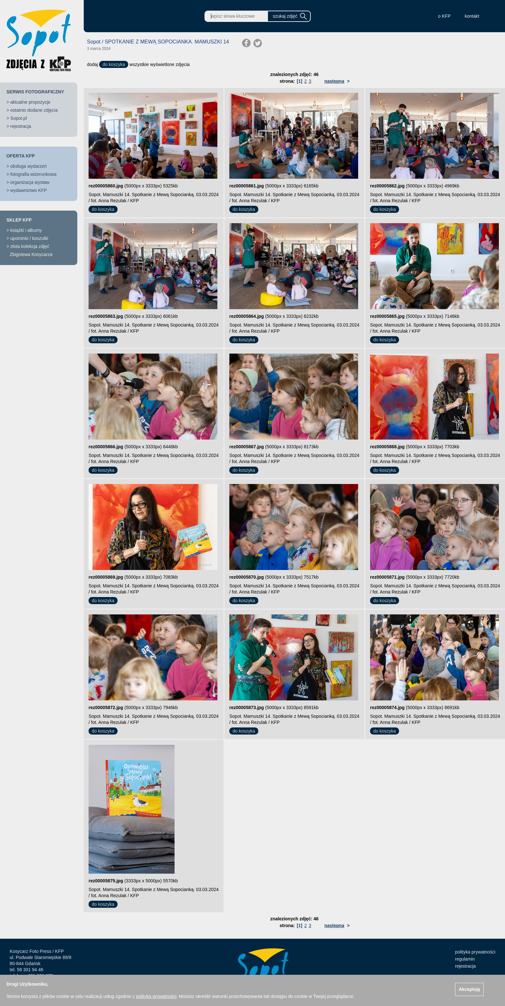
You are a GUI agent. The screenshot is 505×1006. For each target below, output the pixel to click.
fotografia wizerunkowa (33, 174)
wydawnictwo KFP (28, 190)
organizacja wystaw (29, 182)
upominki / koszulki (29, 238)
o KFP (444, 16)
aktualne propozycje (30, 102)
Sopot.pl (18, 118)
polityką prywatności (156, 996)
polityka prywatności (475, 951)
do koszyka (113, 64)
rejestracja (20, 126)
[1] (299, 81)
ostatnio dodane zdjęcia (34, 110)
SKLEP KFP (19, 220)
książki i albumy (26, 230)
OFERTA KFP (20, 155)
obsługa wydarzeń (28, 166)
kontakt (472, 16)
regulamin (465, 959)
